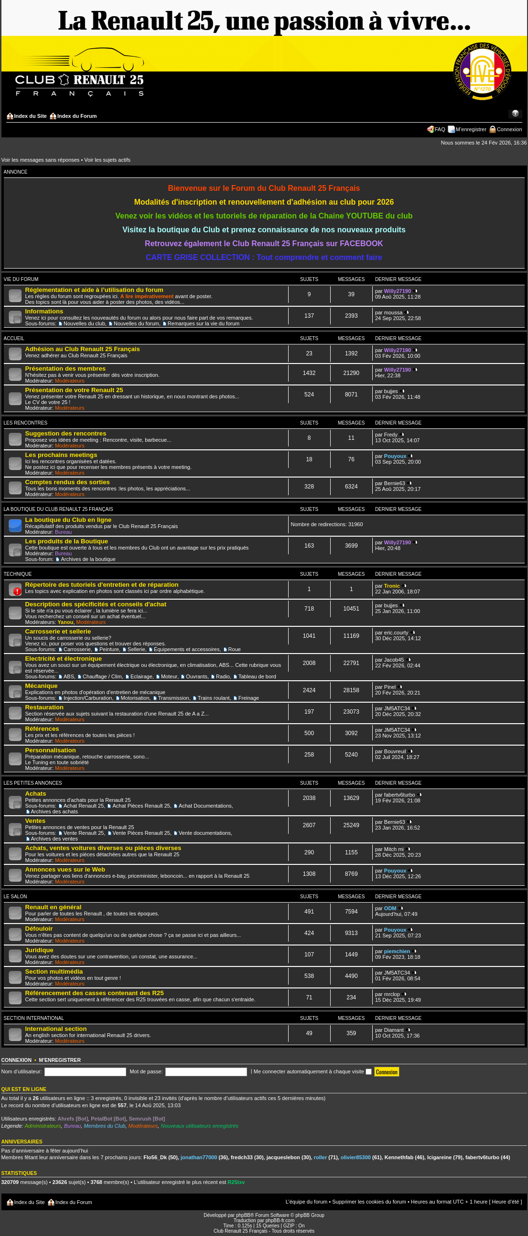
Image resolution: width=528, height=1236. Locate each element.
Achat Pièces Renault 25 (141, 806)
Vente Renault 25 (84, 833)
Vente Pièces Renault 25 (141, 833)
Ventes (35, 820)
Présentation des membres (65, 368)
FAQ (440, 129)
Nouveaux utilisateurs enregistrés (199, 1126)
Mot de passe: (146, 1071)
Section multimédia (54, 971)
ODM (390, 908)
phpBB (243, 1215)
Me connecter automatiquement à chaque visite (313, 1071)
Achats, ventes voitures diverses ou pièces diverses (103, 848)
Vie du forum (21, 279)
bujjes (391, 391)
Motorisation (135, 698)
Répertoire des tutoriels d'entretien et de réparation (102, 584)
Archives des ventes (54, 838)
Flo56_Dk (155, 1157)
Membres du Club (105, 1126)
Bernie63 (394, 483)
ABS (69, 676)
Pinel (390, 687)
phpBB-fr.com (280, 1220)
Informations (44, 311)
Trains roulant (214, 698)
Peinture (109, 649)
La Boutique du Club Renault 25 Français (58, 509)
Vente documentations (205, 833)
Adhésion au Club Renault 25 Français (82, 349)
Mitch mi (394, 849)
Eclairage (141, 676)
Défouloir (39, 928)
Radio (223, 676)
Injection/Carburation (88, 698)
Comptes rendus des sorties (67, 482)
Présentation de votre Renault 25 (74, 390)
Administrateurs (42, 1126)
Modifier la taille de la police (515, 114)
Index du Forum (77, 116)
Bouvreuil (395, 751)
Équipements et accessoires (187, 649)
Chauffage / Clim (102, 676)
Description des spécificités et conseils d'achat (96, 604)
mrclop (392, 994)
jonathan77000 (199, 1157)
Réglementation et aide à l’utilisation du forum (94, 289)
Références (42, 728)
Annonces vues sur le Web (65, 869)
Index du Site (30, 116)
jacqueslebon (283, 1157)
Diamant (394, 1030)
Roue (234, 649)
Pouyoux (395, 456)
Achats (35, 793)
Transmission (173, 698)
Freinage (248, 698)
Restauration (44, 707)
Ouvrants (196, 676)
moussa (393, 312)
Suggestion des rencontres (66, 433)
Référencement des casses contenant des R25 (94, 993)
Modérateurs (70, 381)
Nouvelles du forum (136, 323)
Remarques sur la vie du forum (203, 323)
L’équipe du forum (306, 1202)
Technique (18, 574)
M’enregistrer (471, 129)
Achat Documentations (205, 806)
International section (56, 1028)
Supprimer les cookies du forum (369, 1202)
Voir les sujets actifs (107, 160)
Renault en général (53, 907)
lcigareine (439, 1157)
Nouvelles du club (84, 323)
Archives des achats (54, 811)
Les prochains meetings (61, 454)
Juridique (39, 950)
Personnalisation (50, 750)
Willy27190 (397, 291)
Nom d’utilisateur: (21, 1071)
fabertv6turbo (399, 795)
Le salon (15, 896)
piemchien (397, 951)
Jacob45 (394, 660)
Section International (34, 1018)
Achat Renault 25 (84, 806)
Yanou (65, 622)
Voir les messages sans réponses (40, 160)
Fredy (391, 434)
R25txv (236, 1182)
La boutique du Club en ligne (68, 519)
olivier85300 (356, 1157)
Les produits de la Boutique (66, 541)
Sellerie (136, 649)
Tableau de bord (257, 676)
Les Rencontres (26, 423)
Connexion (509, 129)
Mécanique (41, 685)
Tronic (392, 586)
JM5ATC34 (397, 708)
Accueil (14, 338)
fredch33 (242, 1157)
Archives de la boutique (88, 559)
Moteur (169, 676)
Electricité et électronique (63, 658)
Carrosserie (77, 649)
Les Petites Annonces (33, 783)
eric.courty (396, 632)
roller (320, 1157)
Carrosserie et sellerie (58, 631)
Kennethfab (399, 1157)
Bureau (63, 532)
